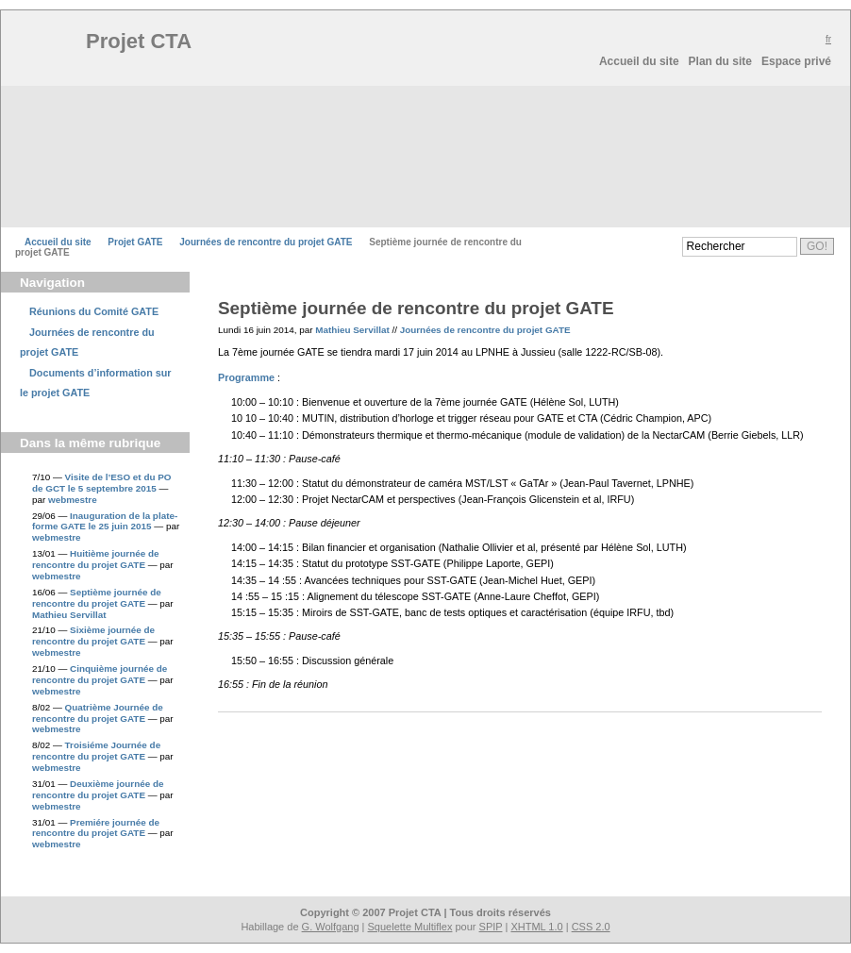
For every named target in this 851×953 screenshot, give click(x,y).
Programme (246, 377)
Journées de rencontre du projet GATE (265, 242)
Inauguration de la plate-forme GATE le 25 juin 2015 (104, 521)
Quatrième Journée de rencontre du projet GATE (97, 713)
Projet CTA (142, 41)
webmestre (72, 499)
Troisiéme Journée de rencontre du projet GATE (96, 750)
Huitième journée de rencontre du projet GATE (95, 559)
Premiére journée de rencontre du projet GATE (95, 828)
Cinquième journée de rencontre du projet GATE (99, 674)
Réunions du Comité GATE (94, 311)
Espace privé (796, 61)
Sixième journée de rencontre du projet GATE (93, 635)
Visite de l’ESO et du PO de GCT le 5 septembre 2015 (101, 482)
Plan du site (720, 61)
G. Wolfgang (330, 926)
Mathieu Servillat (69, 615)
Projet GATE (135, 242)
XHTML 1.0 (536, 926)
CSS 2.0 (591, 926)
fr (828, 39)
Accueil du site (639, 61)
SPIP (491, 926)
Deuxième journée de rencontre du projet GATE (97, 789)
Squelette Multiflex (410, 926)
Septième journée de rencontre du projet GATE (96, 598)
